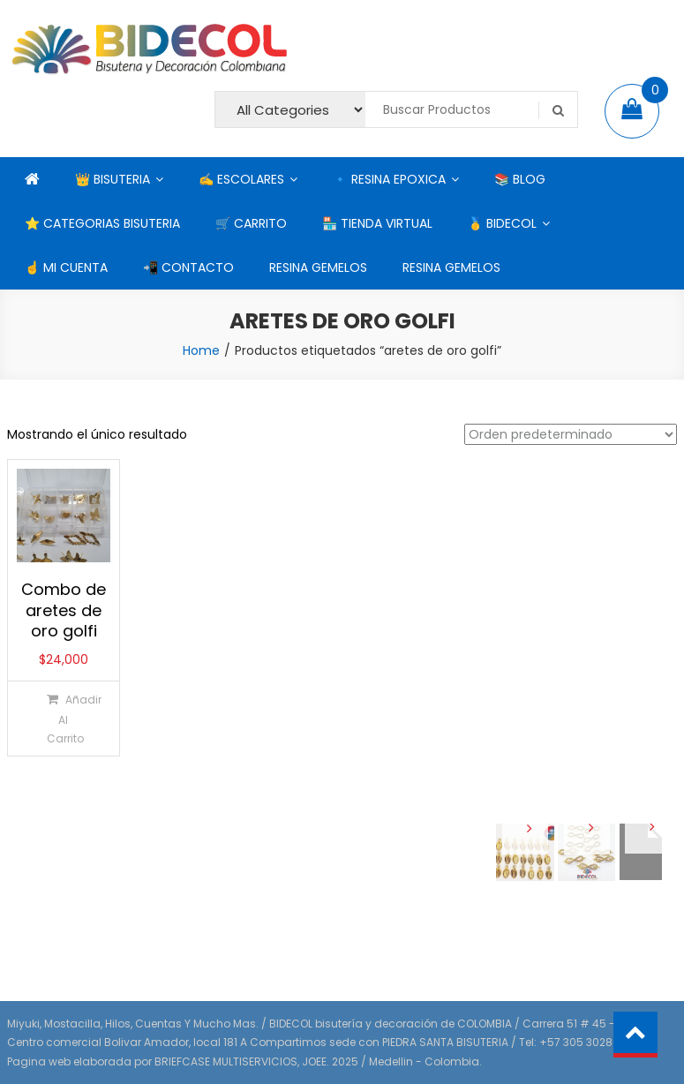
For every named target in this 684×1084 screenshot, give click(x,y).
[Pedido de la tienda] (570, 434)
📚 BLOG (519, 179)
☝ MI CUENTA (66, 267)
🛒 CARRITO (251, 223)
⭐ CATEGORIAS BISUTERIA (102, 223)
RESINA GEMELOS (318, 267)
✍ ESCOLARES (241, 179)
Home (201, 350)
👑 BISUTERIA (112, 179)
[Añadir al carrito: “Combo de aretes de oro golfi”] (62, 718)
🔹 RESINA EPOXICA (389, 179)
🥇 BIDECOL (502, 223)
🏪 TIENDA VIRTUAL (377, 223)
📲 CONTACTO (188, 267)
